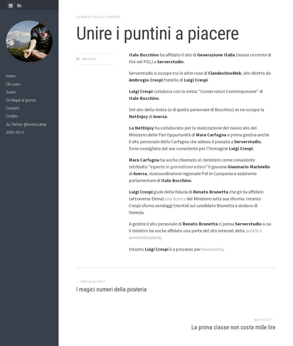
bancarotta (213, 249)
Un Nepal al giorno (21, 100)
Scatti (11, 92)
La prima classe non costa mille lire (233, 290)
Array (173, 327)
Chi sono (13, 84)
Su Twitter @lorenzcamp (26, 124)
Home (11, 76)
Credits (12, 116)
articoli (89, 59)
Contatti (12, 108)
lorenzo (113, 17)
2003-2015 (15, 132)
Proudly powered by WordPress (108, 327)
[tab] (10, 6)
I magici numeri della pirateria (111, 290)
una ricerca (175, 198)
